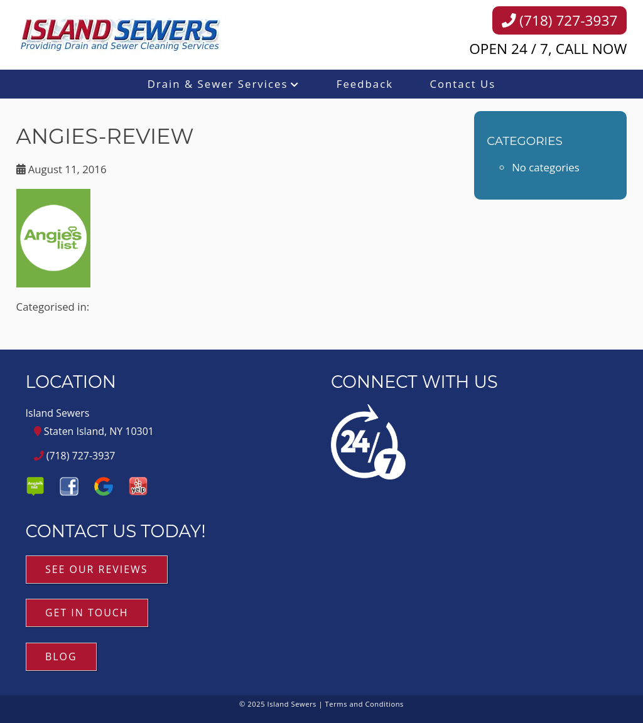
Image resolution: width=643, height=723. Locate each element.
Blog (61, 656)
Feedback (365, 84)
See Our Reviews (96, 569)
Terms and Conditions (364, 704)
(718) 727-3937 (560, 20)
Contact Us (462, 84)
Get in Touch (87, 612)
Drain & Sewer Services (218, 84)
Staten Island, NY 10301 (94, 431)
